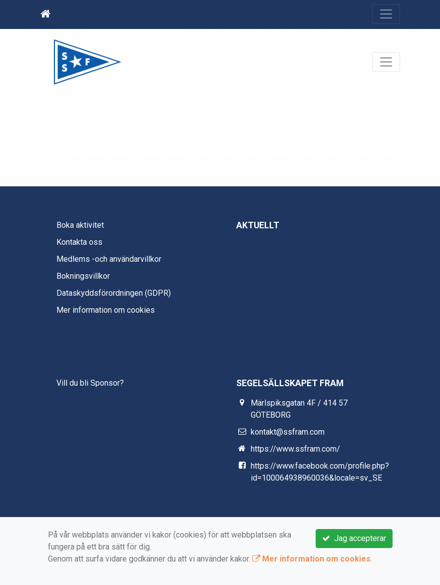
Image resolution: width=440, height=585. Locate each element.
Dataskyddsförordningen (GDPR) (113, 293)
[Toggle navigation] (386, 14)
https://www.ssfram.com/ (295, 449)
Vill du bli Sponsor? (90, 383)
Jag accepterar (354, 538)
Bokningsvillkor (83, 276)
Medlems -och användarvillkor (108, 259)
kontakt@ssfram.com (288, 432)
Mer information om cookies (105, 310)
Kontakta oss (79, 242)
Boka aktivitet (80, 225)
